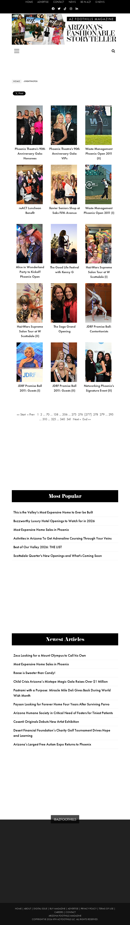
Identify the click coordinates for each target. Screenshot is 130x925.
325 (53, 419)
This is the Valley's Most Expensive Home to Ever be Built (53, 512)
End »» (86, 419)
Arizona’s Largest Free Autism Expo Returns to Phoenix (52, 744)
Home (29, 1)
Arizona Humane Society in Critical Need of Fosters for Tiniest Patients (63, 713)
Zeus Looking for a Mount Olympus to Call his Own (49, 655)
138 (55, 414)
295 (111, 414)
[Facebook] (53, 8)
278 (95, 414)
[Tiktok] (65, 8)
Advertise (42, 1)
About (27, 908)
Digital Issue (40, 908)
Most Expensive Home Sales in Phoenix (41, 529)
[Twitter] (59, 8)
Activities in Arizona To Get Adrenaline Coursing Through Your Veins (62, 538)
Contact (58, 1)
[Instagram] (71, 8)
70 (47, 414)
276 (80, 414)
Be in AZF (86, 1)
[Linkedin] (77, 8)
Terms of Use (106, 908)
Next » (77, 419)
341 (69, 419)
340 (62, 419)
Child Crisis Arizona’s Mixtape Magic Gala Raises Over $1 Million (60, 681)
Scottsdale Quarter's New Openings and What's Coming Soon (57, 556)
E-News (100, 1)
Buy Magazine (57, 908)
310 (44, 419)
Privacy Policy (89, 908)
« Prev (31, 414)
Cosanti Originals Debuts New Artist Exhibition (46, 721)
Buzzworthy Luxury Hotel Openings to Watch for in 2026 (54, 521)
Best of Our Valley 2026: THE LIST (37, 547)
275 (74, 414)
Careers (58, 912)
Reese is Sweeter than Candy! (34, 673)
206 (65, 414)
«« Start (22, 414)
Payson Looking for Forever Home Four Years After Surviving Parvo (61, 704)
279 (102, 414)
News (72, 1)
